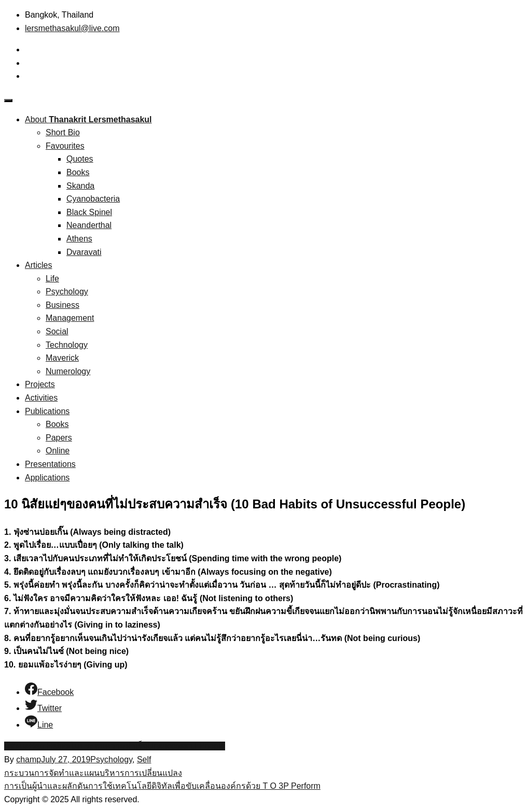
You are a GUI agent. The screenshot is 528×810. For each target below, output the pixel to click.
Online (58, 450)
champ (28, 759)
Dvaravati (84, 252)
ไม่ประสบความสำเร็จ (108, 746)
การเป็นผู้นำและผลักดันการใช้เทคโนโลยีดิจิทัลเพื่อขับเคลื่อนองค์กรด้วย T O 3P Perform (162, 785)
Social (57, 331)
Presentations (50, 464)
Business (62, 305)
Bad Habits (50, 746)
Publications (47, 411)
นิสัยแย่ (17, 746)
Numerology (68, 371)
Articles (38, 265)
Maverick (62, 357)
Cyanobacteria (93, 198)
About (88, 119)
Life (52, 278)
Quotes (79, 158)
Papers (59, 437)
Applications (47, 477)
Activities (41, 397)
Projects (40, 384)
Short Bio (63, 132)
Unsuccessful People (186, 746)
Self (144, 759)
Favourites (65, 145)
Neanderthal (89, 225)
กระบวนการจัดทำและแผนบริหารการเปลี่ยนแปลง (93, 773)
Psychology (67, 291)
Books (77, 172)
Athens (79, 238)
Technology (67, 344)
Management (70, 318)
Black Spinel (89, 212)
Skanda (80, 185)
